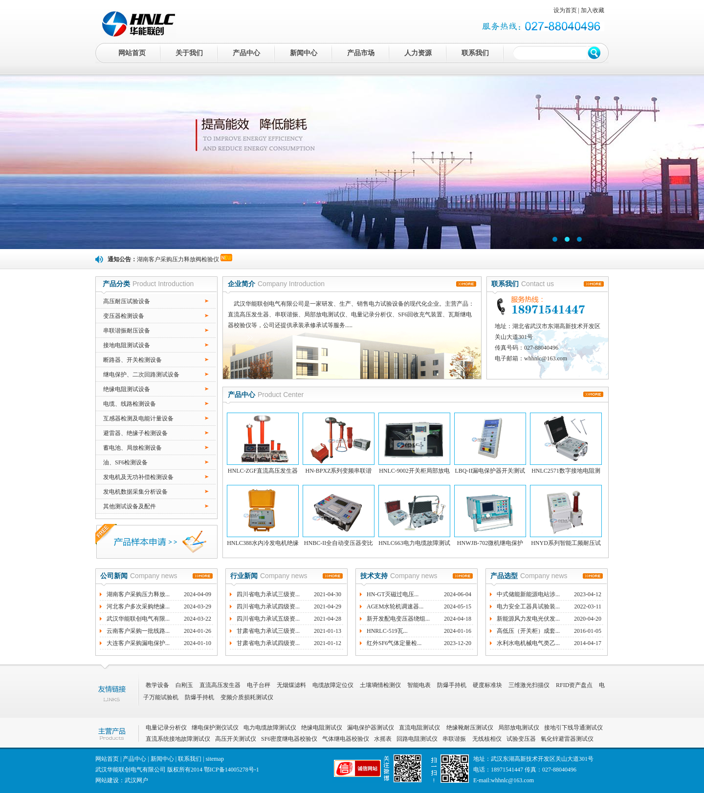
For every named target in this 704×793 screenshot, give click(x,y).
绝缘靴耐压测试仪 (469, 727)
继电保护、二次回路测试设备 (141, 374)
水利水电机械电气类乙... (528, 643)
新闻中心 (303, 53)
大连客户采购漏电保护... (138, 643)
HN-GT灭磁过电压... (392, 594)
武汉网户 (136, 780)
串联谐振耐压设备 (126, 330)
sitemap (215, 758)
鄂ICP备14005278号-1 (231, 769)
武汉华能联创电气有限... (138, 618)
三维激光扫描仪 (529, 685)
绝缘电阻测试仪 (321, 727)
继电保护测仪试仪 (215, 727)
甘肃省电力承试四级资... (268, 643)
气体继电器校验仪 (345, 738)
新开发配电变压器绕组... (398, 618)
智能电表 (419, 685)
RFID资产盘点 (574, 685)
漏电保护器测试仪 (370, 727)
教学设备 (157, 685)
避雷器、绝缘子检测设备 (135, 433)
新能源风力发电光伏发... (528, 618)
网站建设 (107, 780)
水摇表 (383, 738)
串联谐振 (454, 738)
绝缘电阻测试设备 (126, 389)
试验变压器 (521, 738)
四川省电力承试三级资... (268, 594)
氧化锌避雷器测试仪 (567, 738)
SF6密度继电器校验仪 (289, 738)
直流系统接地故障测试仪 (178, 738)
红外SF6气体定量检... (394, 643)
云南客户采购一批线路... (138, 630)
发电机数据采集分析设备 (135, 491)
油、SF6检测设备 (125, 462)
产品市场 (360, 53)
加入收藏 (592, 10)
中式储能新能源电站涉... (528, 594)
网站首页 (132, 53)
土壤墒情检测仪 (380, 685)
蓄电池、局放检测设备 (132, 447)
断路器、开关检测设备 (132, 359)
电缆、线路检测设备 (129, 403)
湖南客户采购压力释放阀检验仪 (178, 259)
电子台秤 (258, 685)
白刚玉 (184, 685)
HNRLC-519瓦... (387, 630)
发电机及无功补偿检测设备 (138, 477)
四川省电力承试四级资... (268, 606)
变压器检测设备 (123, 316)
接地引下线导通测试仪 (573, 727)
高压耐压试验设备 (126, 301)
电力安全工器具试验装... (528, 606)
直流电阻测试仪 (419, 727)
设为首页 (565, 10)
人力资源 (418, 53)
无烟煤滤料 (291, 685)
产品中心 (246, 53)
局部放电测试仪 (518, 727)
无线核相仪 (487, 738)
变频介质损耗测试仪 (246, 697)
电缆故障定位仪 (332, 685)
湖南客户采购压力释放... (138, 594)
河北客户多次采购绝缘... (138, 606)
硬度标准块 (487, 685)
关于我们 (189, 53)
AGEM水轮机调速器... (395, 606)
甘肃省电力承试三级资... (268, 630)
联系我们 (475, 53)
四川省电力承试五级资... (268, 618)
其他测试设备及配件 (129, 506)
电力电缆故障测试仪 (269, 727)
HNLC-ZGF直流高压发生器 (263, 470)
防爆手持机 (451, 685)
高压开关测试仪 (235, 738)
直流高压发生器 (220, 685)
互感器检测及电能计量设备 (138, 418)
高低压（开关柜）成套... (528, 630)
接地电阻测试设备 (126, 345)
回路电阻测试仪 (417, 738)
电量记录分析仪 (166, 727)
